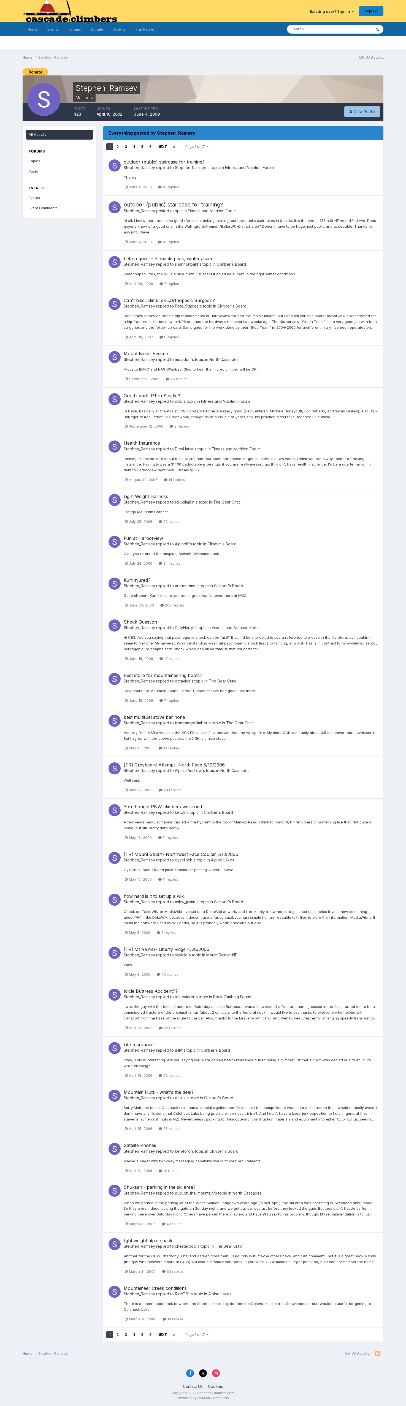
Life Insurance (139, 1044)
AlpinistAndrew (188, 770)
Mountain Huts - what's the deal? (159, 1092)
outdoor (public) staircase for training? (164, 162)
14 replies (174, 479)
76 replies (169, 1128)
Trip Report (145, 29)
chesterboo (185, 1246)
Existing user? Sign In (332, 11)
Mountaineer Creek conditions (155, 1288)
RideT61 (182, 1293)
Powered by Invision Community (203, 1398)
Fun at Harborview (143, 538)
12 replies (169, 1170)
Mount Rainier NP (221, 955)
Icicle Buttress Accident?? (151, 991)
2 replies (179, 426)
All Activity (37, 134)
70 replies (167, 974)
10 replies (168, 187)
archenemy (185, 585)
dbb (178, 401)
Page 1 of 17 (197, 147)
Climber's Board (231, 264)
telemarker (184, 996)
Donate (97, 29)
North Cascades (224, 359)
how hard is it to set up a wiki (154, 896)
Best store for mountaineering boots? (163, 675)
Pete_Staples (187, 306)
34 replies (169, 563)
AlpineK (182, 544)
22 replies (169, 521)
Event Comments (43, 208)
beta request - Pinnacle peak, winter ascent (169, 258)
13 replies (169, 748)
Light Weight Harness (146, 496)
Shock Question (140, 622)
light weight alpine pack (148, 1240)
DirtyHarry (184, 449)
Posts (33, 171)
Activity (119, 29)
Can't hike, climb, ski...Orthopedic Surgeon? (169, 300)
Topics (34, 161)
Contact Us (193, 1386)
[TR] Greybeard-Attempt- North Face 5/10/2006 (174, 765)
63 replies (173, 1271)
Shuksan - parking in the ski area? (160, 1187)
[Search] (314, 29)
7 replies (169, 283)
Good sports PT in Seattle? (152, 395)
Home (32, 29)
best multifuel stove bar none (154, 717)
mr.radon (183, 359)
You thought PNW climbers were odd (163, 806)
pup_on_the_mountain (194, 1193)
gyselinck (183, 860)
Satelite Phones (140, 1145)
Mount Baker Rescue (146, 353)
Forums (75, 29)
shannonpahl (186, 264)
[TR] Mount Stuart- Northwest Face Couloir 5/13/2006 (181, 854)
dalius (180, 1097)
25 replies (177, 379)
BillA (178, 1050)
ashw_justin (185, 901)
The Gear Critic (227, 502)
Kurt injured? (137, 580)
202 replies (172, 605)
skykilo (181, 955)
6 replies (169, 337)
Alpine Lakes (222, 860)
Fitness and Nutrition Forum (249, 167)
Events (53, 29)
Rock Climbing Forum (232, 996)
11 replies (168, 837)
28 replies (170, 790)
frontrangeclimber (191, 722)
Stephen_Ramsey (139, 167)
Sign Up (371, 11)
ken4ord (183, 1151)
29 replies (169, 1075)
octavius (182, 681)
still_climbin (184, 502)
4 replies (172, 1224)
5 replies (166, 932)
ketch (180, 812)
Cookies (215, 1386)
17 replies (169, 658)
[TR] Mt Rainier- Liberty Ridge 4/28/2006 (166, 949)
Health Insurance (142, 443)
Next (162, 147)
